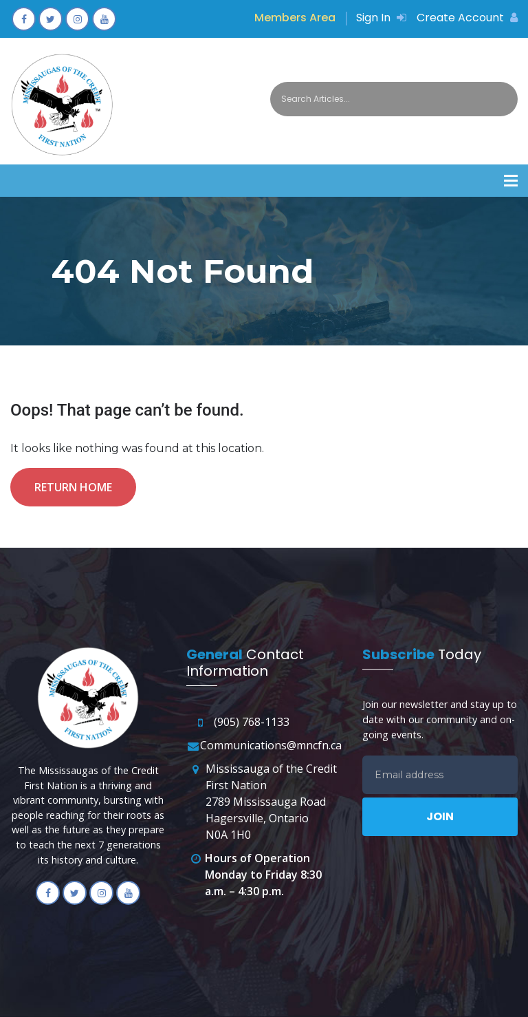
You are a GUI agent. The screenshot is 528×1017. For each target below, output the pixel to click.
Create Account (467, 17)
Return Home (73, 487)
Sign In (381, 17)
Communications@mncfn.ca (271, 745)
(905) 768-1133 (251, 721)
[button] (511, 180)
